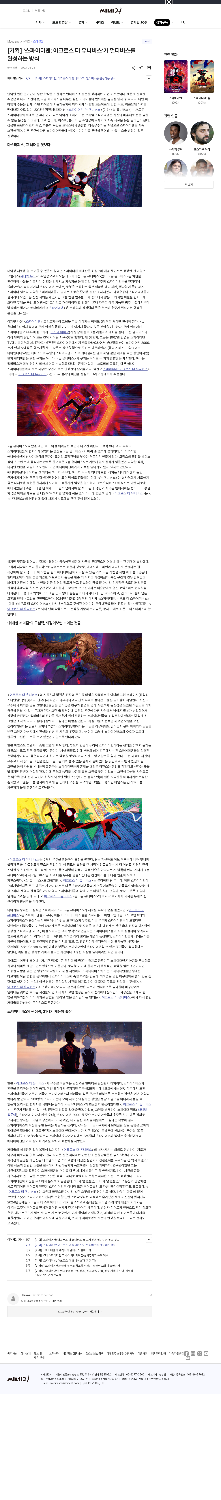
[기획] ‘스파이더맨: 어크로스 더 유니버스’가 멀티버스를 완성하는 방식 (75, 78)
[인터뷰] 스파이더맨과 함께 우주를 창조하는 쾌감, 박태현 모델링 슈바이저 (77, 1266)
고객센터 (54, 1353)
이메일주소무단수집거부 (120, 1353)
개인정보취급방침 (72, 1353)
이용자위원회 (176, 1353)
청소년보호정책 (95, 1353)
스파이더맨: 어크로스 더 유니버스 (125, 369)
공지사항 (12, 1353)
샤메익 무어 (28, 276)
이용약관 (143, 1353)
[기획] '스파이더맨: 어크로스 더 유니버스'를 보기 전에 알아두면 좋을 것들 (77, 1240)
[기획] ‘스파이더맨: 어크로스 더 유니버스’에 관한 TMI (66, 1260)
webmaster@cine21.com (64, 1383)
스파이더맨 (56, 308)
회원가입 (40, 10)
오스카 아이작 (59, 332)
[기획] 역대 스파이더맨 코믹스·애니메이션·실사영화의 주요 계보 (71, 1255)
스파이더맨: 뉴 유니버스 (84, 110)
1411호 (146, 41)
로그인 (26, 10)
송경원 (13, 67)
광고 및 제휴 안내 (39, 1355)
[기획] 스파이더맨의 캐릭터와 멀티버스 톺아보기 (63, 1250)
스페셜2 (38, 41)
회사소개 (25, 1353)
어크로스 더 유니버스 (32, 374)
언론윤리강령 (158, 1353)
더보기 (189, 184)
